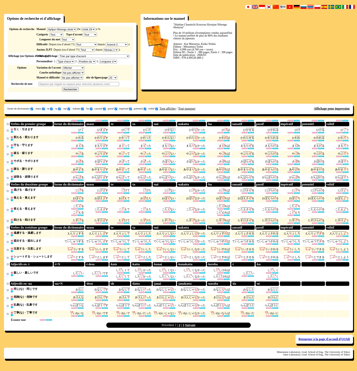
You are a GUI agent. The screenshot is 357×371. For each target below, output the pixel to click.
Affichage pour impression (332, 108)
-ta (58, 108)
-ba (89, 108)
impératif (125, 108)
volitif (153, 108)
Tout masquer (186, 108)
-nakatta (78, 108)
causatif (100, 108)
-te (50, 108)
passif (112, 108)
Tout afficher (168, 108)
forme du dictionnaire (20, 108)
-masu (40, 108)
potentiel (140, 108)
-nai (66, 108)
